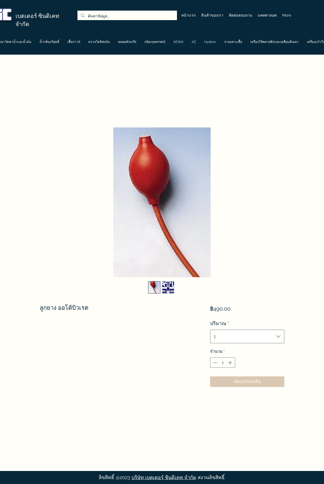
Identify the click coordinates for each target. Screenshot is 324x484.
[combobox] (247, 336)
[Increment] (230, 363)
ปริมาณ (219, 323)
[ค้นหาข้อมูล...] (127, 16)
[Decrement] (214, 363)
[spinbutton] (222, 363)
